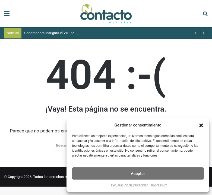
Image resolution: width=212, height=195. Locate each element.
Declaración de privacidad (129, 185)
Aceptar (138, 173)
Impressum (159, 185)
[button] (201, 125)
